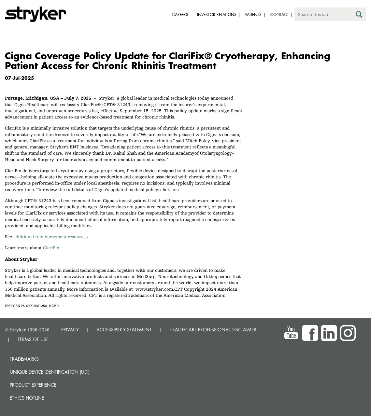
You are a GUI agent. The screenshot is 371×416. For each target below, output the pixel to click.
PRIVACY (70, 329)
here (175, 189)
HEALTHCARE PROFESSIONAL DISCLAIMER (212, 329)
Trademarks (24, 359)
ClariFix (51, 247)
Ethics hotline (27, 398)
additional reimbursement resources (50, 236)
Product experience (33, 385)
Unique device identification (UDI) (50, 372)
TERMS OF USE (33, 339)
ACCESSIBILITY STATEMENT (124, 329)
